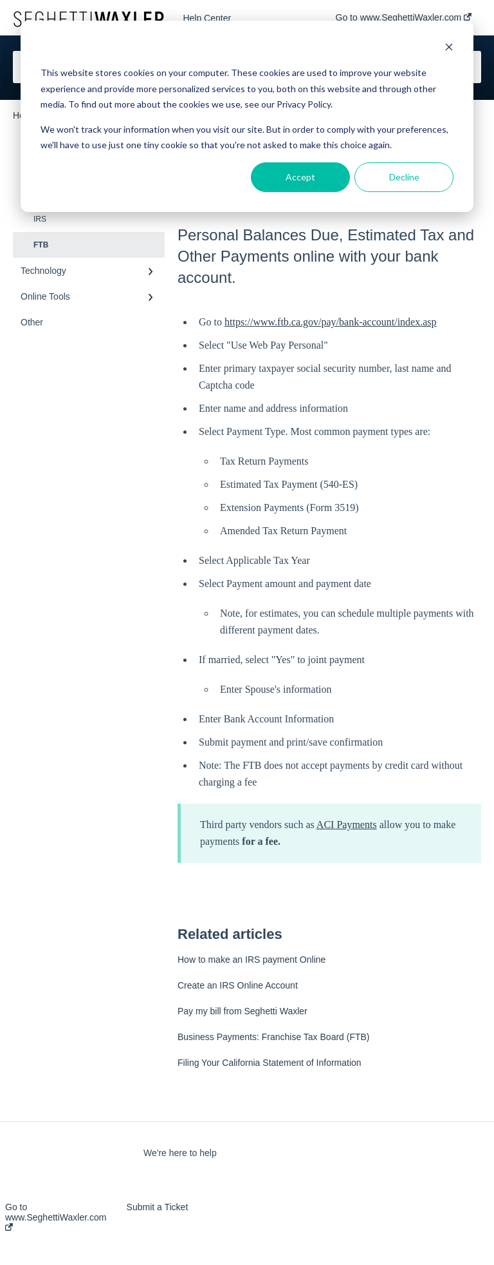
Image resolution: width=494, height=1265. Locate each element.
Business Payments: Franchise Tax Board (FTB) (274, 1037)
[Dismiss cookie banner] (448, 49)
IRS (39, 219)
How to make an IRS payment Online (251, 959)
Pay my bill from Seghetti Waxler (242, 1011)
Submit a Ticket (157, 1207)
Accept (300, 176)
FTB (40, 244)
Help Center (207, 18)
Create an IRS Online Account (238, 985)
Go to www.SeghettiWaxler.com (55, 1216)
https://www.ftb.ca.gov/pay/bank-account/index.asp (330, 321)
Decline (404, 176)
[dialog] (247, 116)
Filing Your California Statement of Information (269, 1062)
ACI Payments (346, 824)
